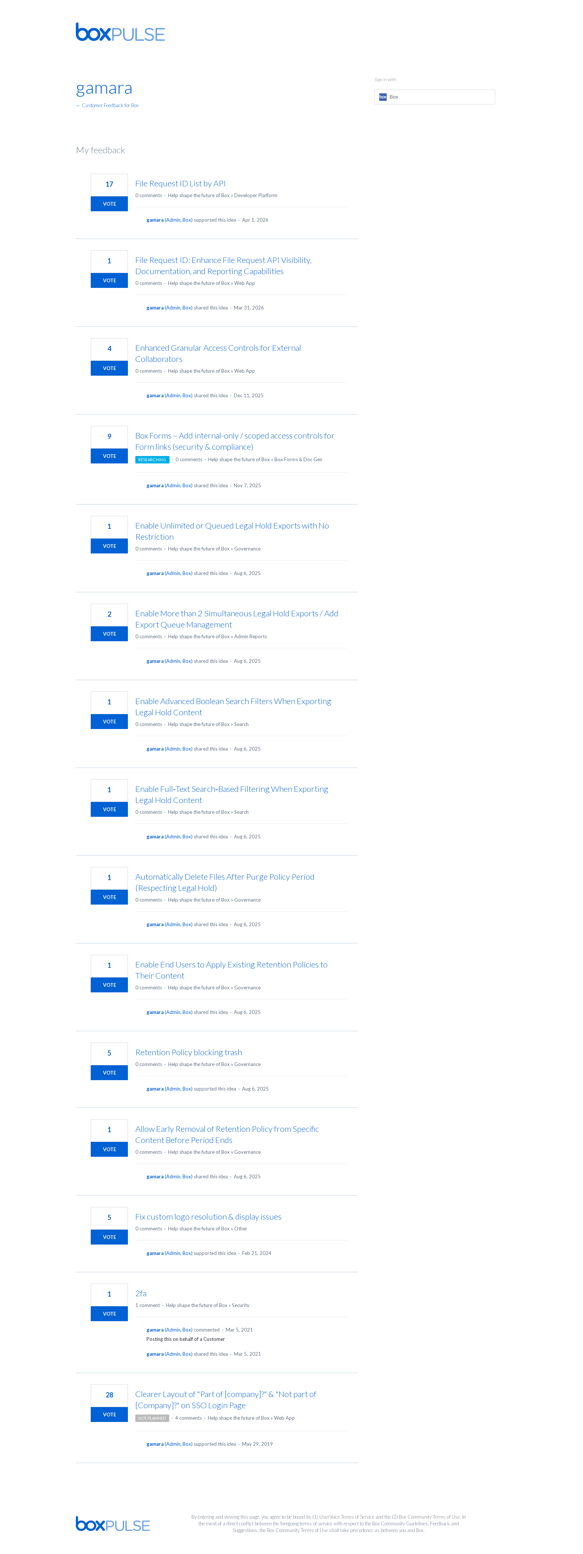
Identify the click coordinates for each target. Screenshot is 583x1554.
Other (240, 1229)
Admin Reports (250, 636)
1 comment (147, 1305)
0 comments (148, 195)
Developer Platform (255, 195)
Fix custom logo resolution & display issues (208, 1216)
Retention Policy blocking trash (188, 1052)
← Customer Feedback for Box (107, 105)
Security (240, 1305)
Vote (109, 204)
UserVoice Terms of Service (346, 1517)
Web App (244, 283)
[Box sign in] (434, 97)
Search (241, 724)
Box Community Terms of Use (429, 1517)
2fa (140, 1293)
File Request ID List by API (180, 183)
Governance (247, 549)
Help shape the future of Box (199, 195)
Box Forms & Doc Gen (298, 459)
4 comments (188, 1418)
